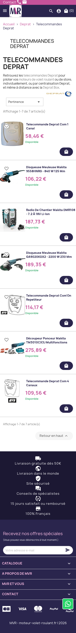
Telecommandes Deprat (32, 44)
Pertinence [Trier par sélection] (24, 101)
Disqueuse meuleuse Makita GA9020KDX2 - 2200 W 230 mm (49, 255)
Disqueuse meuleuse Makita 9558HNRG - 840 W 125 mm (46, 169)
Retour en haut (54, 435)
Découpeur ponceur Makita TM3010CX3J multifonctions (46, 340)
